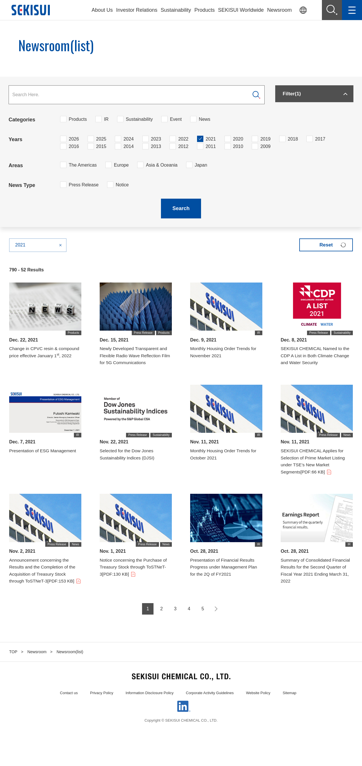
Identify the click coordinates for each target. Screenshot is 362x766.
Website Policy (258, 705)
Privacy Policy (101, 705)
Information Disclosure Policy (149, 705)
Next (215, 621)
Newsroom (279, 10)
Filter (293, 95)
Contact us (69, 705)
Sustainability (176, 10)
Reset (324, 245)
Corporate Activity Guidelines (210, 705)
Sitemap (289, 705)
